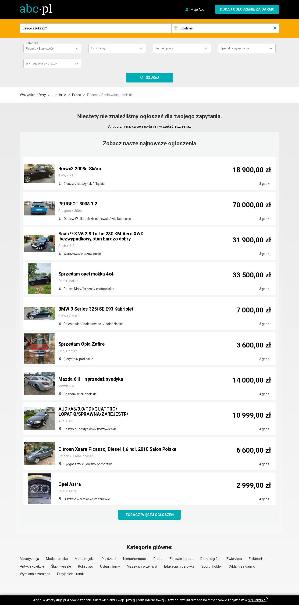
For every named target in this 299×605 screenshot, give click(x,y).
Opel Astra (69, 484)
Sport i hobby (211, 566)
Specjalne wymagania (235, 48)
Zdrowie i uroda (181, 559)
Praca (76, 95)
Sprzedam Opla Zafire (81, 344)
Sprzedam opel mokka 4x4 (86, 274)
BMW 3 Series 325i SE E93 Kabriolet (96, 309)
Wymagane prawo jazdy (41, 63)
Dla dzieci (109, 559)
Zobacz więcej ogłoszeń (149, 515)
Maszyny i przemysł (142, 566)
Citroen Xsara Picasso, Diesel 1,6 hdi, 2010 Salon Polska (118, 449)
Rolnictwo (85, 566)
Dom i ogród (209, 559)
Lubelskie (59, 95)
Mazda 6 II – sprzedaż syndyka (91, 379)
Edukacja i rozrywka (179, 566)
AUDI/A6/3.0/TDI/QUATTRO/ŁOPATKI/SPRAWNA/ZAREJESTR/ (94, 412)
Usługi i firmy (110, 566)
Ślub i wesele (61, 566)
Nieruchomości (134, 559)
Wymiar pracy (164, 48)
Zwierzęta (234, 559)
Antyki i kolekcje (32, 566)
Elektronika (257, 559)
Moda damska (57, 559)
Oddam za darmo (242, 566)
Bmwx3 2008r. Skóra (80, 169)
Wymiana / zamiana (35, 574)
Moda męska (85, 559)
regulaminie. (257, 600)
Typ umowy (98, 48)
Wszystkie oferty (33, 95)
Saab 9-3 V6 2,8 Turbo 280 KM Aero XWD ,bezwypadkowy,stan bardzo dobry (101, 237)
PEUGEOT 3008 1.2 (78, 204)
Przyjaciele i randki (71, 574)
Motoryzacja (29, 559)
